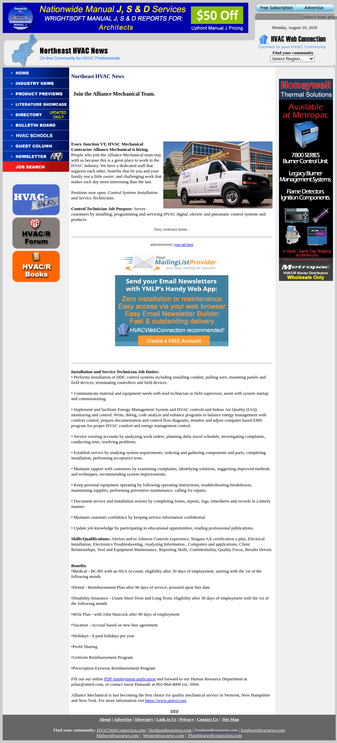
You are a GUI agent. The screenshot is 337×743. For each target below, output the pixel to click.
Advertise (123, 719)
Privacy (186, 719)
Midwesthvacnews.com (117, 735)
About (105, 719)
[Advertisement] (152, 113)
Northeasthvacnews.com (169, 730)
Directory (144, 719)
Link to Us (166, 719)
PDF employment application (130, 678)
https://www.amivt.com (165, 700)
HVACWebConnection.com (121, 730)
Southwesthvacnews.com (263, 730)
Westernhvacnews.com (163, 735)
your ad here (183, 245)
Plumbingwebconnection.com (215, 735)
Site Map (230, 719)
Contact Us (207, 719)
